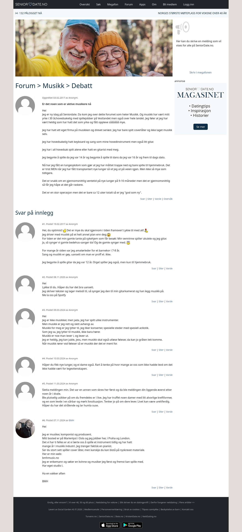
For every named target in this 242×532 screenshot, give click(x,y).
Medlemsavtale (91, 509)
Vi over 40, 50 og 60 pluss (81, 502)
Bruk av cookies (132, 509)
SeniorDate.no (106, 516)
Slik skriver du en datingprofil (134, 502)
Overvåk (168, 198)
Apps (142, 4)
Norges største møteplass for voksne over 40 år (192, 13)
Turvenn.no (91, 516)
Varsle (158, 198)
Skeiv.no (119, 516)
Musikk (53, 85)
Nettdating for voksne (106, 502)
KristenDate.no (133, 516)
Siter (149, 198)
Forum (129, 4)
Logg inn (188, 4)
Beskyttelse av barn (170, 509)
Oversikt (85, 4)
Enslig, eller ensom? (57, 502)
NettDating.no (149, 516)
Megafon (112, 4)
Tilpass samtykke (150, 509)
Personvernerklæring (111, 509)
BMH (71, 420)
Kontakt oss (187, 509)
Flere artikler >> (187, 502)
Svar (142, 198)
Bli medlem (170, 4)
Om (154, 4)
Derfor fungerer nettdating (164, 502)
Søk (98, 4)
